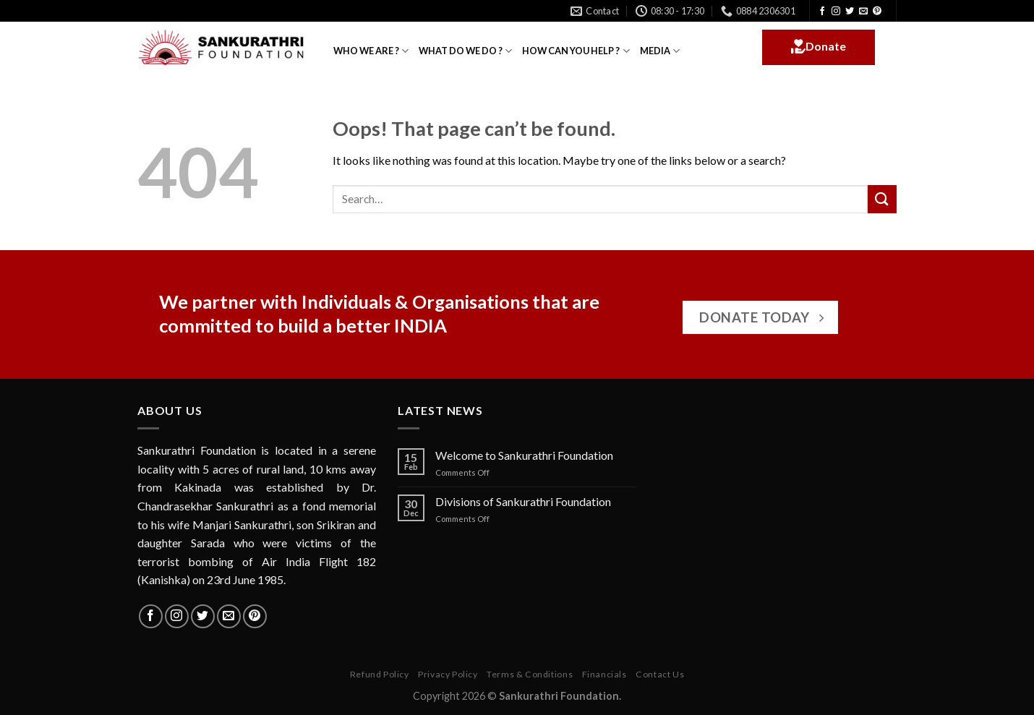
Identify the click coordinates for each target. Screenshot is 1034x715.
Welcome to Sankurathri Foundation (524, 455)
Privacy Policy (448, 674)
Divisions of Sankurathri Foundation (523, 501)
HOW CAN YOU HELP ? (575, 51)
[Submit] (882, 199)
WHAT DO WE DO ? (465, 51)
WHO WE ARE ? (371, 51)
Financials (604, 674)
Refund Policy (379, 674)
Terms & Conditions (530, 674)
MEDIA (660, 51)
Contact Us (660, 674)
